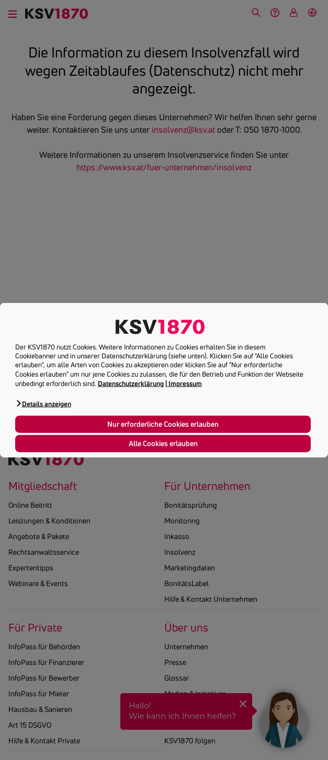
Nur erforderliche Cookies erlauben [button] (163, 423)
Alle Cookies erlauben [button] (163, 443)
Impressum (185, 383)
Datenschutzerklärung (131, 383)
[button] (43, 403)
